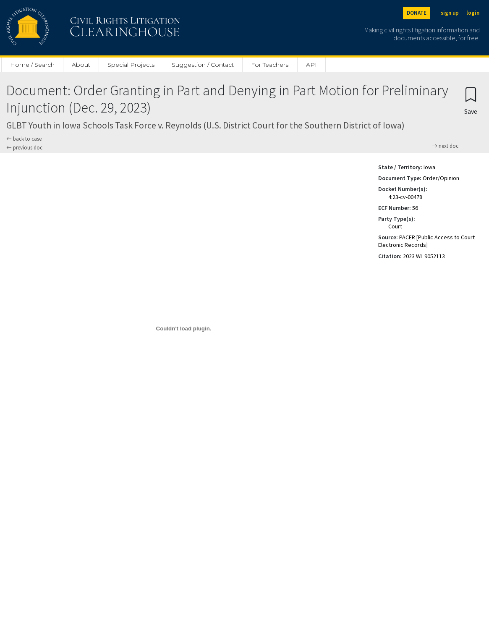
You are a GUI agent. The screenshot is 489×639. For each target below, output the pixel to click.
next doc (445, 146)
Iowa (429, 167)
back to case (24, 138)
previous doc (24, 147)
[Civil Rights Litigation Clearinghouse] (69, 27)
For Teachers (269, 64)
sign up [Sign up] (450, 12)
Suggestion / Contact (203, 64)
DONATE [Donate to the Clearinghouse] (416, 12)
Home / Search (32, 64)
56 (415, 208)
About (81, 64)
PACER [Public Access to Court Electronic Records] (426, 241)
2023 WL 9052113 (424, 256)
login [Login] (472, 12)
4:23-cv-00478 (405, 197)
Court (395, 226)
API (311, 64)
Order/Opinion (441, 178)
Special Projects (130, 64)
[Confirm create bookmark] (470, 100)
